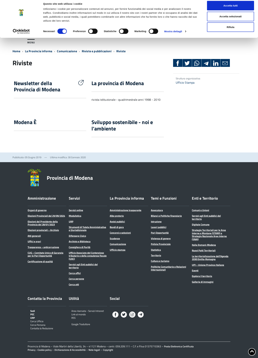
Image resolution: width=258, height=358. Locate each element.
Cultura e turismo (160, 261)
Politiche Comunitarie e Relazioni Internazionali (168, 268)
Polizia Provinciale (161, 244)
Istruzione (156, 221)
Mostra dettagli (173, 34)
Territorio (156, 255)
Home (16, 51)
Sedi (32, 310)
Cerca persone (76, 279)
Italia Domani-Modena (204, 245)
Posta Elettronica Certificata (179, 346)
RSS (73, 317)
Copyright (108, 350)
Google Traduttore (80, 324)
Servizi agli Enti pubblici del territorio (83, 266)
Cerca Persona (37, 324)
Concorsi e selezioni (120, 233)
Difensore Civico (77, 236)
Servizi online (76, 210)
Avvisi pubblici (117, 221)
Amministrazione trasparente (125, 210)
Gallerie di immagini (202, 282)
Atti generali (34, 236)
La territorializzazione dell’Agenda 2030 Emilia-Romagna (210, 257)
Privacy (31, 350)
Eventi (195, 270)
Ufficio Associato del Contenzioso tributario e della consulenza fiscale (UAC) (88, 256)
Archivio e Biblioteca (79, 241)
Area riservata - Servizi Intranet (87, 310)
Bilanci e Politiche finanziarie (166, 216)
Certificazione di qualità (40, 261)
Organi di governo (37, 210)
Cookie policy (45, 350)
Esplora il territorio (202, 276)
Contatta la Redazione (41, 328)
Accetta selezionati (230, 19)
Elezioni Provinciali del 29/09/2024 (46, 216)
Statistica (156, 250)
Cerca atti (74, 284)
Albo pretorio (117, 216)
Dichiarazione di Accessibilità (70, 350)
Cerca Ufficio (36, 321)
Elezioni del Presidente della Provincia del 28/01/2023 (43, 223)
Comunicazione (67, 51)
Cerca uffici (75, 273)
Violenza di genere (161, 238)
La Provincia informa (38, 51)
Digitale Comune (200, 224)
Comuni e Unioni (200, 210)
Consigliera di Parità (79, 247)
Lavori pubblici (158, 227)
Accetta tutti (230, 8)
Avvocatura (157, 210)
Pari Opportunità (160, 233)
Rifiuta (230, 30)
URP (71, 221)
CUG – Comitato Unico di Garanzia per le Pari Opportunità (45, 254)
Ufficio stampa (117, 250)
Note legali (94, 350)
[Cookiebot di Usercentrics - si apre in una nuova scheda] (21, 34)
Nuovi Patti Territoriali (204, 250)
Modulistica (75, 216)
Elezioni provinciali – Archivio (43, 230)
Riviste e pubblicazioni (97, 51)
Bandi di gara (117, 227)
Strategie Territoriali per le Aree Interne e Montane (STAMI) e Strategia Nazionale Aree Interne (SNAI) (209, 234)
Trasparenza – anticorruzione (43, 247)
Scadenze (115, 238)
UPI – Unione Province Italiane (208, 265)
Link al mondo (78, 314)
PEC (32, 314)
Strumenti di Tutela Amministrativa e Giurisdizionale (87, 228)
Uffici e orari (34, 241)
